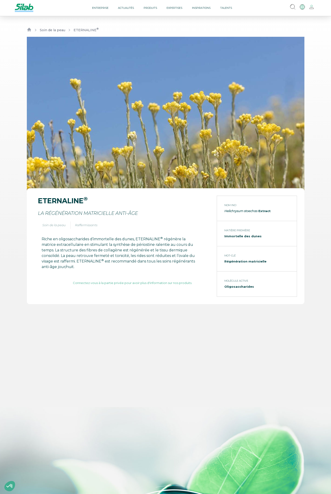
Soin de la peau (52, 30)
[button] (9, 486)
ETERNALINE (86, 30)
